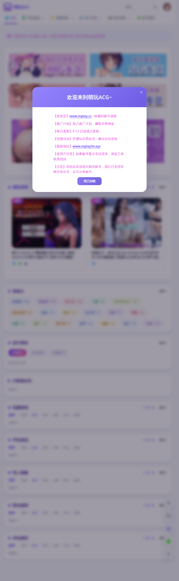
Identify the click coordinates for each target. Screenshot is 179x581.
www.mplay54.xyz (86, 146)
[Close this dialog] (141, 92)
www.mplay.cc (80, 116)
